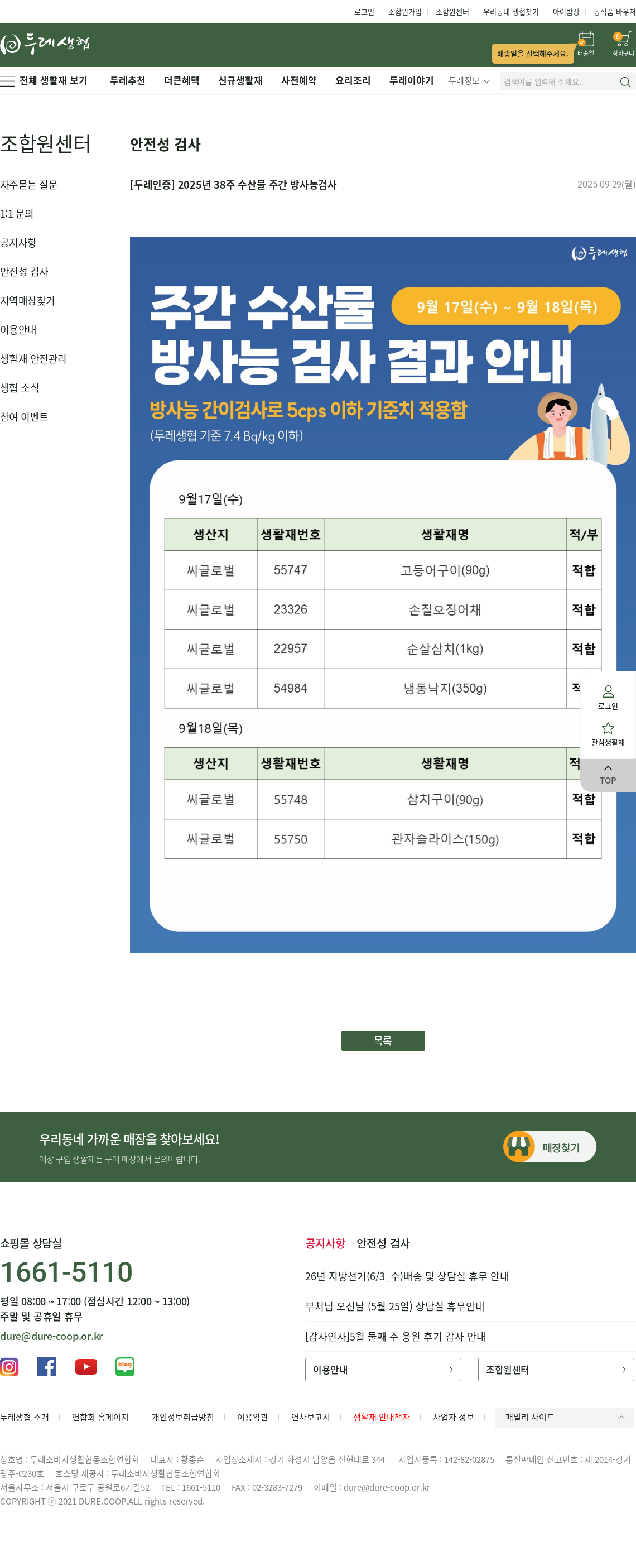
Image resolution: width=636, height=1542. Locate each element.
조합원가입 (405, 11)
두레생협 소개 (24, 1417)
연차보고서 (310, 1417)
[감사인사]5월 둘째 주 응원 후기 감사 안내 (395, 1336)
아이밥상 (566, 11)
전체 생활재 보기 (44, 80)
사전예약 (299, 80)
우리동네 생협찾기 (511, 11)
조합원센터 (452, 11)
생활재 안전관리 (33, 358)
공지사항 (18, 242)
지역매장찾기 (27, 300)
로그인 (364, 11)
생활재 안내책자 (381, 1417)
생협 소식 (19, 387)
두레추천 (128, 80)
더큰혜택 (182, 80)
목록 (383, 1040)
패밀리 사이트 (567, 1417)
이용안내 (18, 329)
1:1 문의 (17, 213)
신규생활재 (240, 80)
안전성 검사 (24, 271)
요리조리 (353, 80)
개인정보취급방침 (183, 1417)
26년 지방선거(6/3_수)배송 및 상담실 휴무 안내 (407, 1276)
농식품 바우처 (615, 11)
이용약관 (252, 1417)
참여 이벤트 (24, 416)
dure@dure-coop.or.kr (51, 1335)
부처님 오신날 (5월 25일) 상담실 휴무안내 (395, 1306)
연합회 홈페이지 (100, 1417)
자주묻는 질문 (28, 184)
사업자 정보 (453, 1417)
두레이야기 (411, 80)
